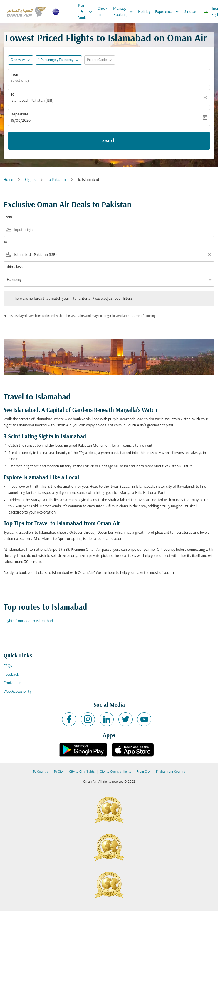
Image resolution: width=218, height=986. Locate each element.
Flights (30, 180)
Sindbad (190, 12)
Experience (168, 11)
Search (109, 140)
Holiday (144, 12)
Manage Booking (124, 11)
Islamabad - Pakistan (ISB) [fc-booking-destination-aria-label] (32, 100)
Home (8, 180)
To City (58, 771)
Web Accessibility (17, 691)
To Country (40, 771)
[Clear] (206, 97)
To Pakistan (56, 180)
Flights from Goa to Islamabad (28, 621)
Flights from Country (170, 771)
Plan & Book (86, 11)
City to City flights (82, 771)
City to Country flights (115, 771)
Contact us (12, 683)
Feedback (11, 674)
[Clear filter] (209, 254)
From (15, 74)
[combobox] (113, 230)
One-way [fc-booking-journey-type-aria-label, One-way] (18, 60)
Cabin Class (13, 267)
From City (143, 771)
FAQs (8, 666)
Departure (19, 114)
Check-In (103, 11)
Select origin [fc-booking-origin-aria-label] (20, 81)
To (12, 94)
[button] (59, 60)
